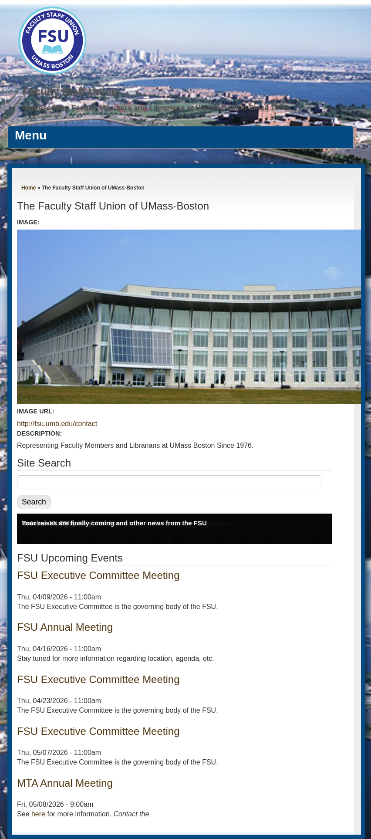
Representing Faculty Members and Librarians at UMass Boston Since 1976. (155, 108)
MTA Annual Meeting (65, 783)
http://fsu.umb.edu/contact (57, 423)
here (38, 814)
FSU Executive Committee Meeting (98, 575)
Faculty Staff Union (70, 91)
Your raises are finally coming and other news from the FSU (114, 523)
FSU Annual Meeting (65, 627)
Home (28, 188)
